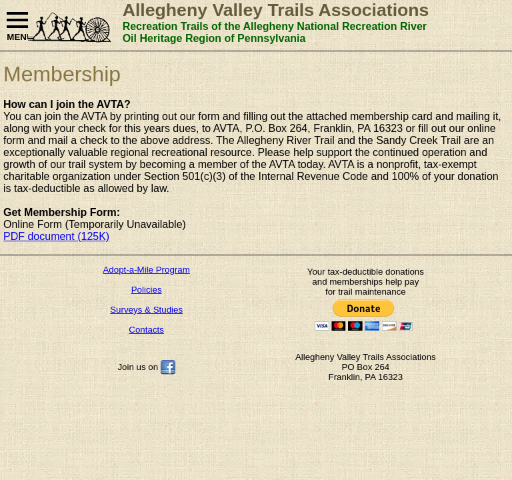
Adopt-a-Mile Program (146, 270)
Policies (146, 290)
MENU (17, 27)
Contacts (146, 330)
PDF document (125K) (56, 236)
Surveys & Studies (146, 310)
